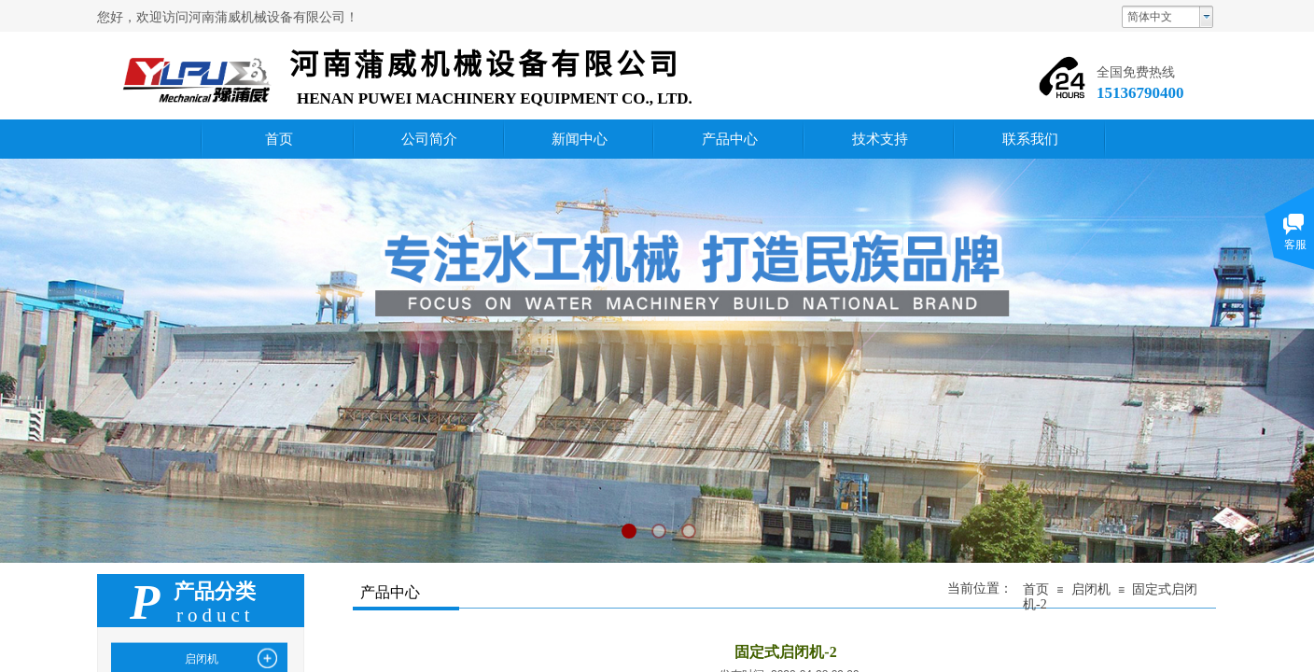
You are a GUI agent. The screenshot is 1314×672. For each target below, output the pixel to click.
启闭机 (1091, 589)
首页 (1036, 589)
